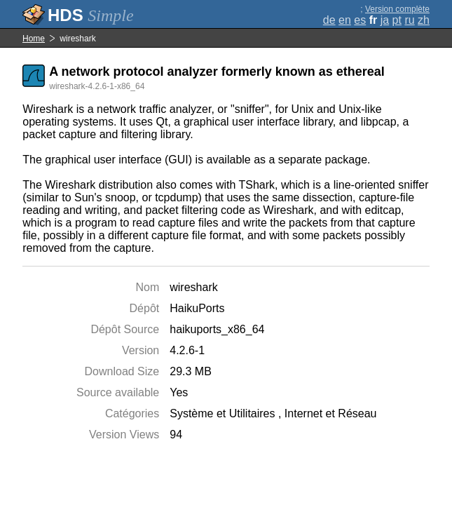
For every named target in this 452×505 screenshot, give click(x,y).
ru (409, 20)
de (329, 20)
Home (33, 38)
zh (424, 20)
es (360, 20)
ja (385, 20)
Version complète (397, 9)
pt (397, 20)
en (344, 20)
